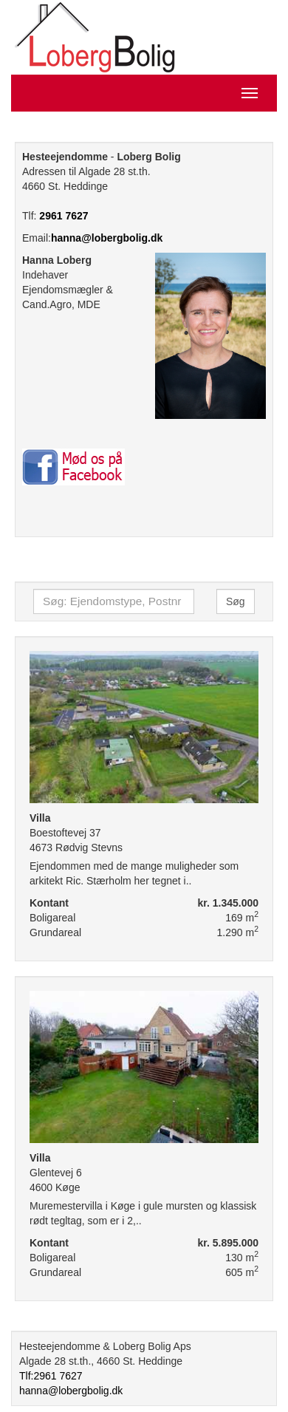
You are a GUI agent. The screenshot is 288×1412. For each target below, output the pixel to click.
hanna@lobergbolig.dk (106, 238)
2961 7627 (63, 216)
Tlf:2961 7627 (51, 1376)
